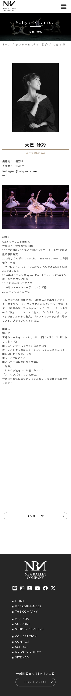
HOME (20, 601)
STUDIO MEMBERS (29, 629)
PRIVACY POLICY (28, 652)
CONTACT (22, 641)
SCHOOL (21, 647)
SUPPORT (22, 624)
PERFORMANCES (28, 606)
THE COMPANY (26, 611)
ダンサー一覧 (35, 516)
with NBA (22, 618)
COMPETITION (26, 636)
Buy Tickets (35, 682)
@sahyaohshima (26, 171)
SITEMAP (22, 657)
